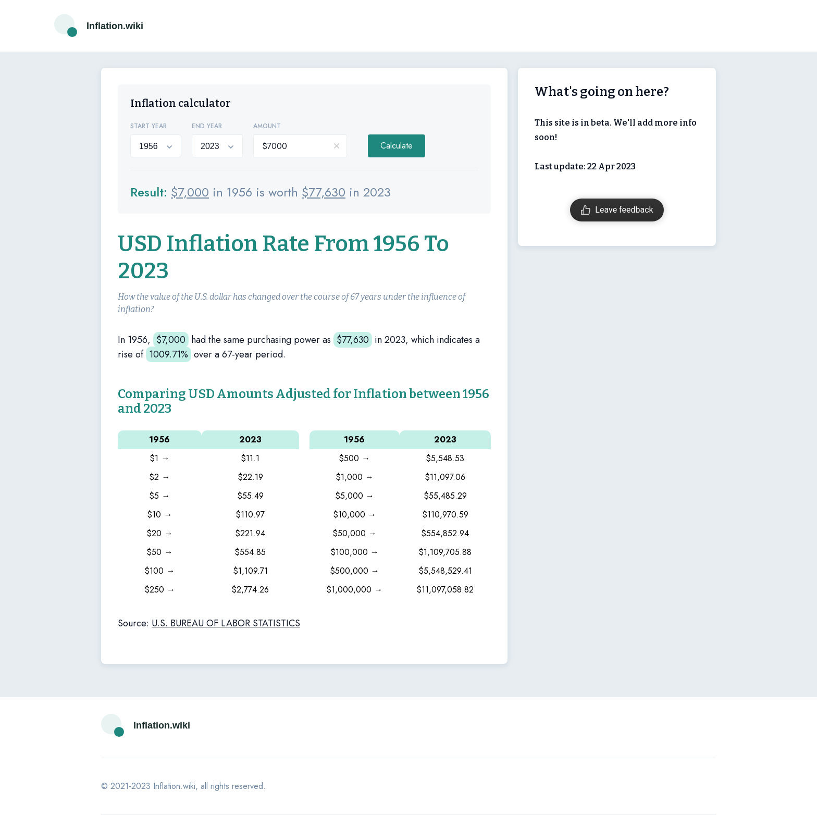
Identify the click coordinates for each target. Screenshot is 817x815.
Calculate (396, 146)
